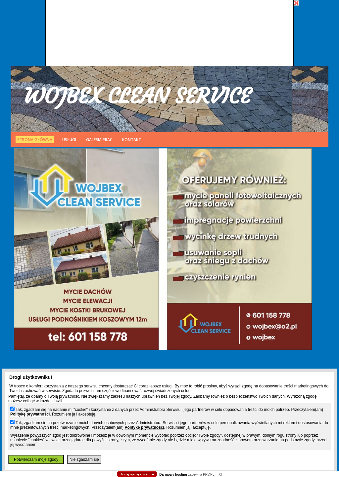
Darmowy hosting (173, 474)
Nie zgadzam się (84, 459)
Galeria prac (99, 139)
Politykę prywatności (30, 414)
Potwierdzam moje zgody (36, 459)
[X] (219, 474)
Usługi (69, 139)
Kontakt (131, 139)
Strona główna (34, 139)
